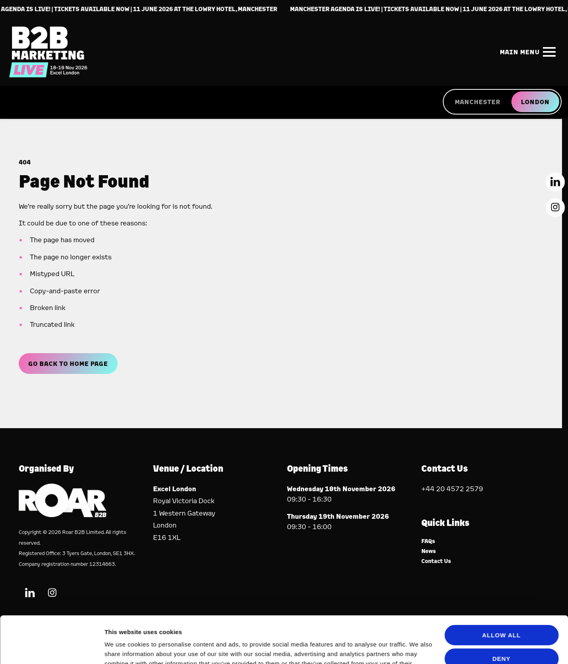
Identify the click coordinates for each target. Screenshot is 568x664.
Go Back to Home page (68, 364)
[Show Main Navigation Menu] (526, 52)
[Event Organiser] (62, 514)
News (428, 551)
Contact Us (436, 561)
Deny (501, 611)
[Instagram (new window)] (555, 207)
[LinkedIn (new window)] (555, 182)
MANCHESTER (477, 102)
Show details (123, 648)
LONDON (535, 102)
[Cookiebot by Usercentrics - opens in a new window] (51, 648)
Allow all (501, 588)
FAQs (428, 541)
